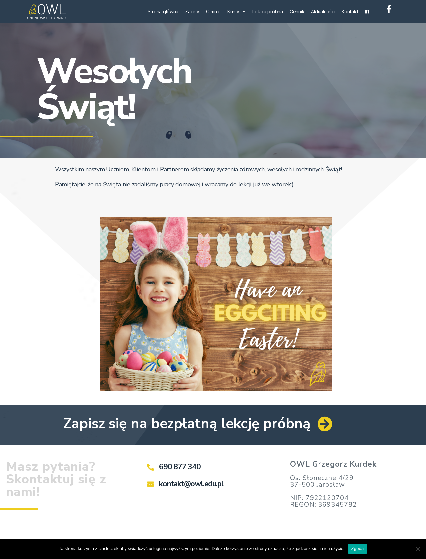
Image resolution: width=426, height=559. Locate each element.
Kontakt (350, 11)
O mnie (213, 11)
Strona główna (163, 11)
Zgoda (357, 548)
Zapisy (192, 11)
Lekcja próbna (267, 11)
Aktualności (323, 11)
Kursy (236, 11)
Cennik (297, 11)
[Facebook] (367, 11)
